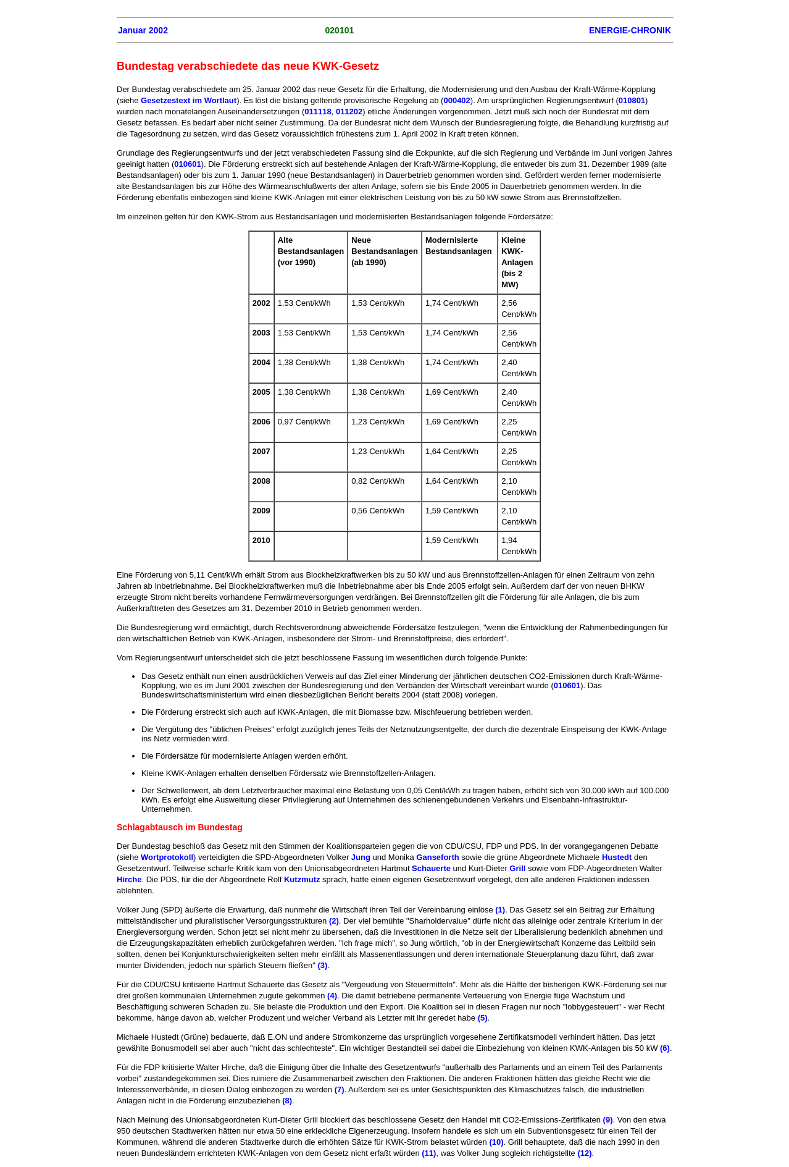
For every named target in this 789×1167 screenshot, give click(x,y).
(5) (483, 1017)
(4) (332, 995)
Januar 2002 (143, 30)
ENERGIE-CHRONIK (630, 30)
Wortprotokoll (167, 857)
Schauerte (431, 868)
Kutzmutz (302, 879)
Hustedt (617, 857)
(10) (496, 1142)
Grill (517, 868)
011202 (349, 111)
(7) (339, 1089)
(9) (608, 1119)
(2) (334, 920)
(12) (584, 1153)
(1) (500, 909)
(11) (429, 1153)
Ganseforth (437, 857)
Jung (360, 857)
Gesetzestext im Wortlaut (188, 100)
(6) (665, 1048)
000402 (456, 100)
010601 (187, 164)
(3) (322, 965)
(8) (287, 1100)
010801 (632, 100)
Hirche (129, 879)
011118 (317, 111)
